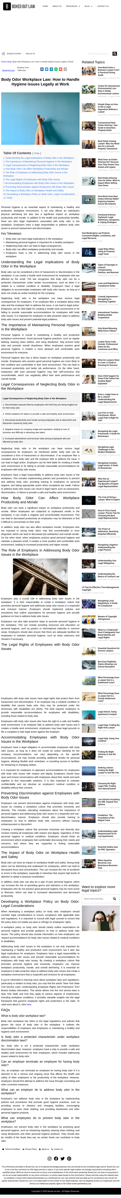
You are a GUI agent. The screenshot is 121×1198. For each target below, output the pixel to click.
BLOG (89, 6)
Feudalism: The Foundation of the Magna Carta (106, 817)
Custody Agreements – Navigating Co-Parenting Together (108, 299)
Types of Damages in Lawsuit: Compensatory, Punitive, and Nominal (108, 269)
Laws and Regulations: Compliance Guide (108, 284)
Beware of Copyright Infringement (107, 617)
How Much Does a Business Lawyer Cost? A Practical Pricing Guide (108, 71)
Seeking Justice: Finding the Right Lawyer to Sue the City (108, 770)
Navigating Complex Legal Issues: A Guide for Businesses (108, 465)
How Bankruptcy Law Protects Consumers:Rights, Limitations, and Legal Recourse (98, 235)
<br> (40, 674)
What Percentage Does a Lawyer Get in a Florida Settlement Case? (108, 697)
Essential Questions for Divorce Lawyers (108, 649)
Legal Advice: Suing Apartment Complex (107, 712)
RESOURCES (73, 6)
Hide (36, 153)
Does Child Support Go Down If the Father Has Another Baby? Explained (108, 380)
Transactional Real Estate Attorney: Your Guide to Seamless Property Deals (108, 126)
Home (3, 62)
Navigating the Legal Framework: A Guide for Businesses (109, 433)
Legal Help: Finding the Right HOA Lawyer (109, 726)
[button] (42, 69)
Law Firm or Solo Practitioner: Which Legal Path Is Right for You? (108, 416)
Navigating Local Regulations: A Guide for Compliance (107, 603)
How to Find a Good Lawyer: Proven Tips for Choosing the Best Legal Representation (109, 514)
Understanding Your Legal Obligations (107, 561)
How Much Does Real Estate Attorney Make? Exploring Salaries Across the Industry (108, 200)
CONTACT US (103, 6)
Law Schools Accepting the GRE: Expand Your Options (109, 802)
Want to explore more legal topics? (98, 888)
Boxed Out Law (8, 70)
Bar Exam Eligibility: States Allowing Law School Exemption (107, 664)
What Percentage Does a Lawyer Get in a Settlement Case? (108, 680)
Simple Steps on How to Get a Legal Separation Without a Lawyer (108, 108)
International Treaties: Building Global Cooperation (108, 315)
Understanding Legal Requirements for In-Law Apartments (107, 833)
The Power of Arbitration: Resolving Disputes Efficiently (108, 531)
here (29, 1004)
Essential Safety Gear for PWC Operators (108, 848)
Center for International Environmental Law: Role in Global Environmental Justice (109, 90)
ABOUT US (57, 6)
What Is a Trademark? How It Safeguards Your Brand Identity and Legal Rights (109, 634)
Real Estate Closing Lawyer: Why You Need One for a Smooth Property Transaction (108, 145)
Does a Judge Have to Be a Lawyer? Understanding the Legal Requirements (108, 398)
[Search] (114, 54)
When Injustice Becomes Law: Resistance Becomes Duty (107, 864)
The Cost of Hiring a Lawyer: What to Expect (109, 498)
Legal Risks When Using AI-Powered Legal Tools (106, 251)
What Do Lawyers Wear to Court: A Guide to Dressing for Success (108, 362)
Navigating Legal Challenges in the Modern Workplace (107, 449)
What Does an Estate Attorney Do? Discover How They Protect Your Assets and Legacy (108, 163)
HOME (45, 6)
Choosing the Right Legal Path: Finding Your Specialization (107, 786)
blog (9, 62)
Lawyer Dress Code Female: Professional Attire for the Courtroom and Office (108, 345)
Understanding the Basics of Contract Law (108, 575)
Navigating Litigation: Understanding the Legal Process (108, 547)
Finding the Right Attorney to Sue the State (107, 754)
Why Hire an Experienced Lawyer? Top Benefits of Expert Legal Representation (108, 482)
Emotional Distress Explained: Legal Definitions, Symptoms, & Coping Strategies (109, 218)
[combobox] (95, 899)
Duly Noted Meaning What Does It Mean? (107, 329)
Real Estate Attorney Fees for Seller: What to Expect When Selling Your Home (109, 182)
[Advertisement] (60, 30)
